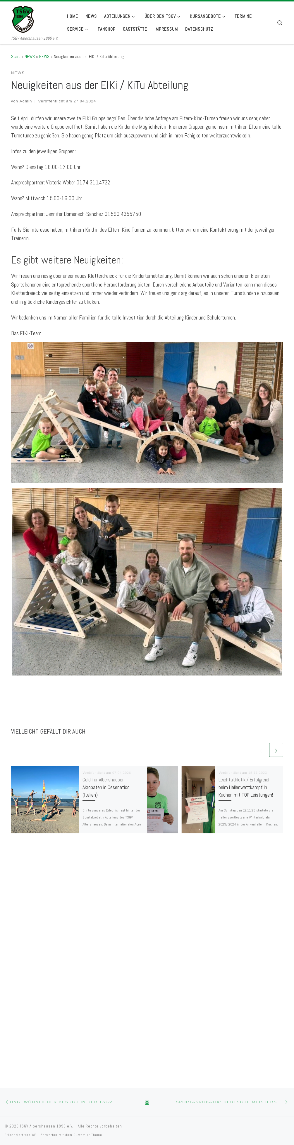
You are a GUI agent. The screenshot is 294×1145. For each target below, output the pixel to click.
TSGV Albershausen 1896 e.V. (46, 913)
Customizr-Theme (87, 922)
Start (15, 56)
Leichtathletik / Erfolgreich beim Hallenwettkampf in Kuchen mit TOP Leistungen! (246, 787)
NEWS (30, 56)
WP (34, 922)
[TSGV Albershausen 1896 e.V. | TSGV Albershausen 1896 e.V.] (34, 18)
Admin (26, 101)
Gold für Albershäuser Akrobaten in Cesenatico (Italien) (106, 787)
